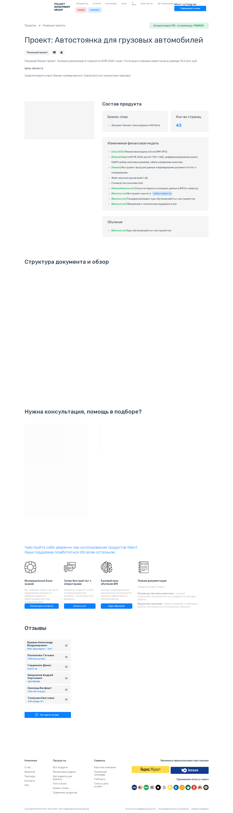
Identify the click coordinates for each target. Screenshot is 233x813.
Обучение (81, 3)
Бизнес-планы (61, 788)
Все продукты (60, 767)
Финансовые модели (64, 772)
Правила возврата (200, 809)
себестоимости (162, 193)
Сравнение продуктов (65, 792)
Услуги (67, 3)
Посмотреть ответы (41, 605)
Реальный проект (37, 52)
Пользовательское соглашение (173, 809)
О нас (105, 3)
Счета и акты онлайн (101, 785)
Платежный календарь (100, 773)
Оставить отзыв (47, 719)
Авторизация (138, 3)
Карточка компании (105, 767)
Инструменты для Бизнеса (62, 778)
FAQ (27, 785)
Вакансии (30, 772)
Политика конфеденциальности (140, 809)
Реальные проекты (54, 25)
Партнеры (30, 776)
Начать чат (79, 605)
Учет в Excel (59, 783)
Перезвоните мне (193, 8)
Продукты (52, 3)
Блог (95, 3)
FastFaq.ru (99, 779)
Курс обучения (116, 605)
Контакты (119, 3)
